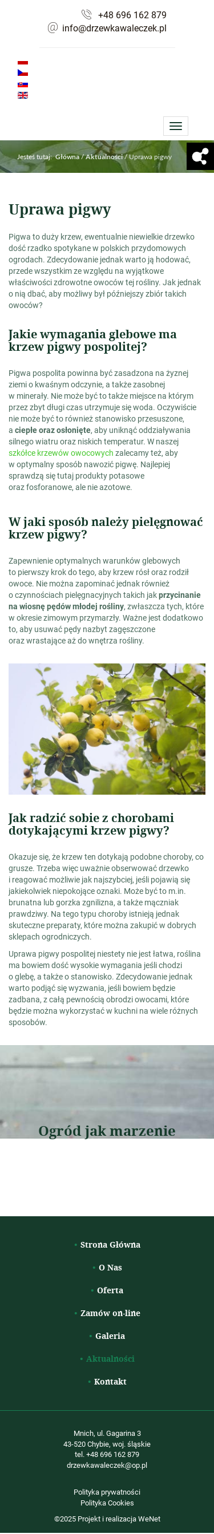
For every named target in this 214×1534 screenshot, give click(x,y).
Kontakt (110, 1381)
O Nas (110, 1267)
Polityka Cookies (107, 1502)
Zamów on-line (110, 1313)
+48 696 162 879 (132, 15)
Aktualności (110, 1358)
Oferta (110, 1290)
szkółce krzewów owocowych (61, 452)
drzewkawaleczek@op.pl (107, 1465)
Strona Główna (110, 1244)
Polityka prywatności (107, 1492)
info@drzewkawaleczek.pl (114, 28)
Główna (67, 156)
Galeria (110, 1335)
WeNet (149, 1518)
